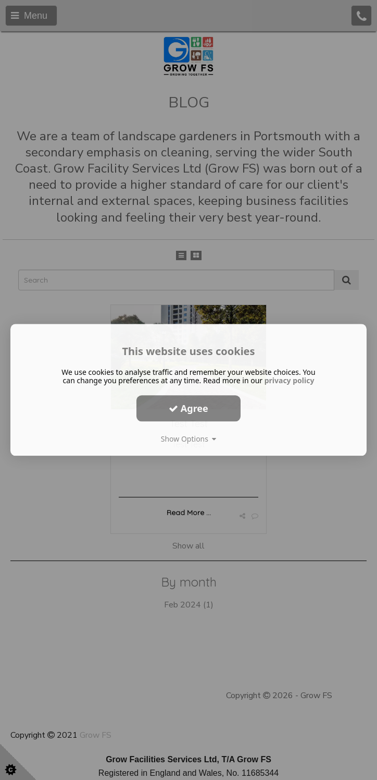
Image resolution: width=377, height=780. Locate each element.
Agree (188, 408)
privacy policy (290, 380)
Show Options (189, 439)
